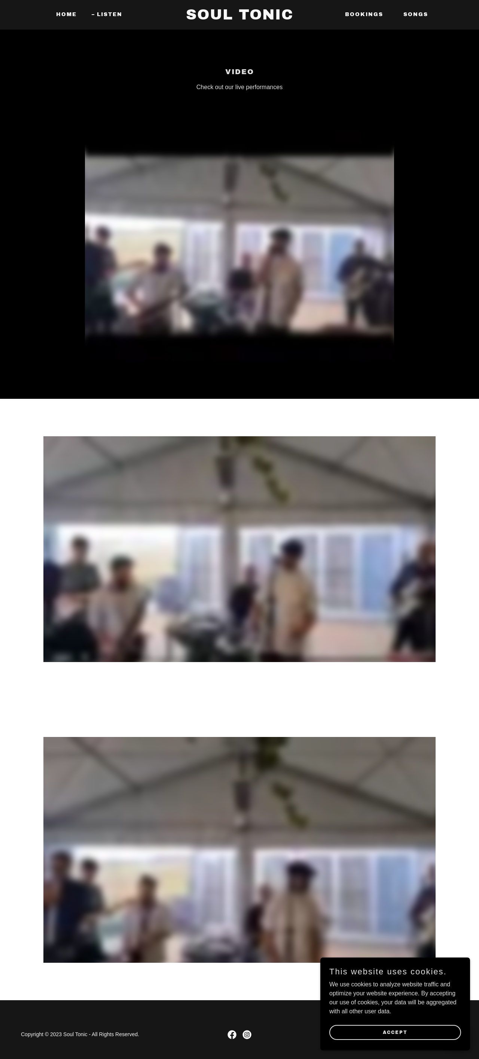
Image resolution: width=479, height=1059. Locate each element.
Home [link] (66, 14)
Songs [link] (415, 14)
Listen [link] (109, 14)
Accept (395, 1032)
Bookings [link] (364, 14)
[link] (239, 17)
